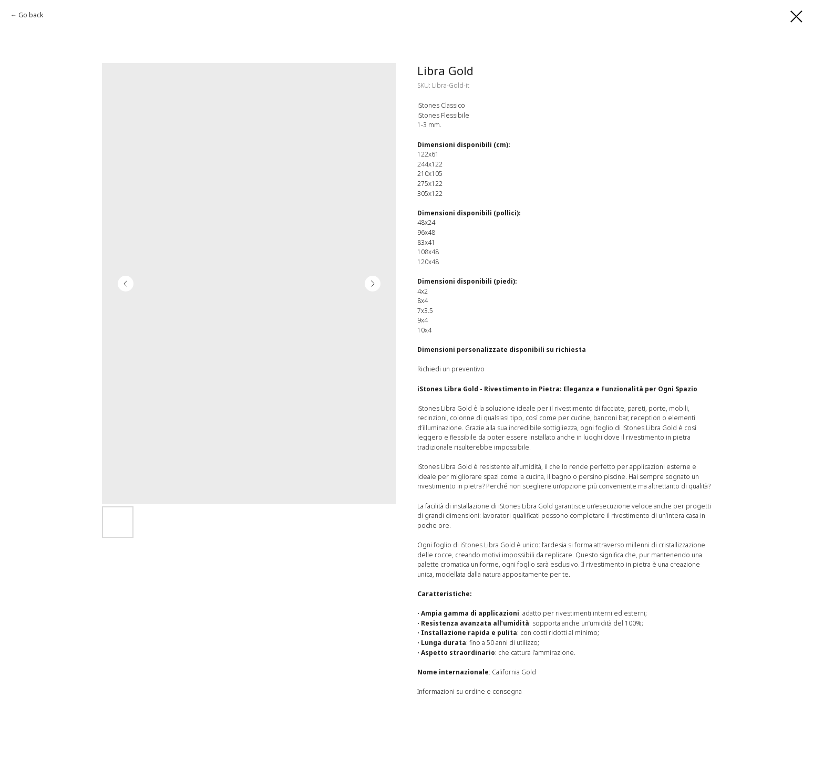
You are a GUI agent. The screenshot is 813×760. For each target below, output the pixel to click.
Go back (30, 15)
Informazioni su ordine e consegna (469, 691)
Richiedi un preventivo (451, 369)
